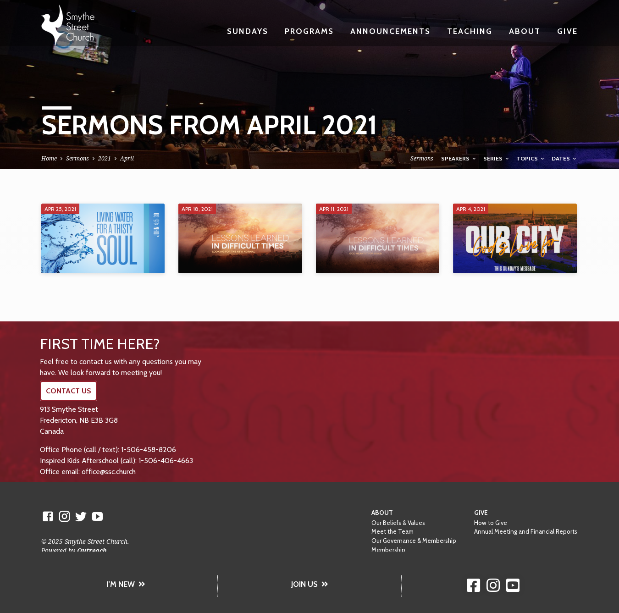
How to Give (490, 522)
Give (567, 31)
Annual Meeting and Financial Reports (525, 531)
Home (49, 158)
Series (496, 158)
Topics (531, 158)
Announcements (390, 31)
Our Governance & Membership (413, 540)
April (127, 158)
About (525, 31)
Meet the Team (392, 531)
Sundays (247, 31)
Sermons (77, 158)
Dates (565, 158)
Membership (388, 549)
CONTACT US (68, 391)
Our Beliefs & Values (398, 522)
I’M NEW (125, 584)
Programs (309, 31)
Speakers (459, 158)
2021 (104, 158)
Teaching (469, 31)
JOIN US (309, 584)
